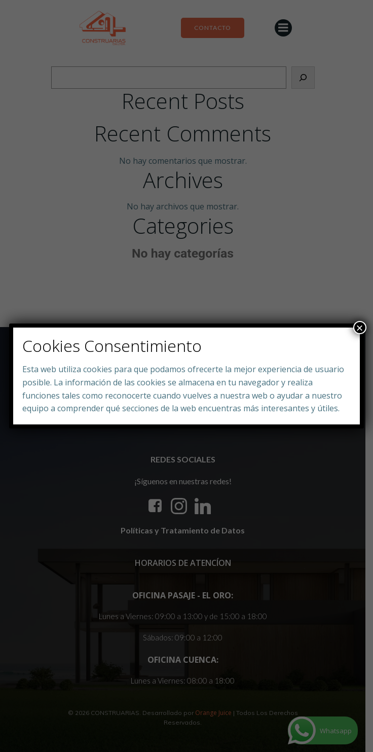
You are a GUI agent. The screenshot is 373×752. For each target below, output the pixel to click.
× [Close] (359, 327)
